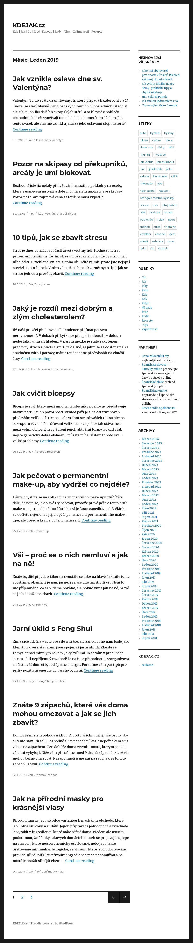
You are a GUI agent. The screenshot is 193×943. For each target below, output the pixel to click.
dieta (169, 140)
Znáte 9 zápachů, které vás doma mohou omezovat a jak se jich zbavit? (70, 713)
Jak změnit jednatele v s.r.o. (160, 101)
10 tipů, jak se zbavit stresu (60, 237)
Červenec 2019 (151, 590)
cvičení (157, 140)
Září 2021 (148, 512)
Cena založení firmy (155, 356)
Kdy (144, 299)
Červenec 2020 (152, 543)
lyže (40, 213)
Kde (144, 294)
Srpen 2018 (149, 638)
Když (145, 303)
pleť (142, 212)
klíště (174, 176)
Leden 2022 (150, 504)
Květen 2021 (150, 521)
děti (171, 147)
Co (143, 277)
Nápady (147, 307)
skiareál (62, 213)
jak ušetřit (146, 161)
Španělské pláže (153, 382)
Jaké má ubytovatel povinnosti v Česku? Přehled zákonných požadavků (161, 75)
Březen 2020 (150, 556)
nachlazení (147, 190)
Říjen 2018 (149, 629)
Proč (37, 604)
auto (143, 133)
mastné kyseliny (63, 369)
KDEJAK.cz (29, 25)
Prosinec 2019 (151, 569)
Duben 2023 (150, 465)
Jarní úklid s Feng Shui (52, 628)
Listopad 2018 (151, 625)
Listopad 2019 (151, 573)
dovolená (146, 147)
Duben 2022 (150, 491)
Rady (145, 316)
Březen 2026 (150, 439)
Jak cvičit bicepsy (44, 393)
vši (46, 604)
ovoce (144, 205)
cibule (144, 140)
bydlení (155, 133)
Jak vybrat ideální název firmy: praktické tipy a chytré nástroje (158, 88)
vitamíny (170, 226)
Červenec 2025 (152, 443)
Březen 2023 (150, 469)
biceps (41, 451)
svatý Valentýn (53, 140)
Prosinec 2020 (151, 525)
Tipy (31, 213)
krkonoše (146, 183)
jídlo (169, 169)
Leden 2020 (150, 564)
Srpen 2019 (149, 586)
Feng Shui (44, 681)
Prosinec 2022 (151, 482)
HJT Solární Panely (154, 97)
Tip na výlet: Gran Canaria (159, 105)
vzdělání (145, 234)
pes (155, 205)
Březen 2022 (150, 495)
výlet (172, 234)
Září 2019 (148, 582)
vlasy (61, 871)
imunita (145, 154)
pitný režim (169, 205)
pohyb (168, 212)
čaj (152, 248)
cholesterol (44, 369)
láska (39, 140)
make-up (43, 531)
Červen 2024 (150, 448)
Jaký (145, 286)
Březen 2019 (150, 608)
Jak (30, 140)
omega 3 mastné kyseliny (157, 198)
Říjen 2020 (149, 530)
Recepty (147, 320)
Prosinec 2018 (151, 621)
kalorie (144, 176)
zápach (52, 774)
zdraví (144, 241)
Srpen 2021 (149, 517)
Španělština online (154, 390)
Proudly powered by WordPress (52, 923)
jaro (54, 681)
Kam (145, 290)
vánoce (160, 234)
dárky (160, 147)
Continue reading (27, 129)
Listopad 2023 (151, 456)
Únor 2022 (149, 499)
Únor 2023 (149, 474)
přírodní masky (47, 871)
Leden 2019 (149, 616)
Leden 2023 (150, 478)
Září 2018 (148, 634)
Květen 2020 (150, 551)
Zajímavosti (150, 329)
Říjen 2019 (148, 577)
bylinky (168, 133)
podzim (154, 212)
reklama (147, 665)
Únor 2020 (149, 560)
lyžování (50, 213)
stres (47, 284)
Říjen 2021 (149, 508)
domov (41, 774)
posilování (53, 451)
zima (170, 241)
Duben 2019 (149, 603)
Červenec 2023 (152, 461)
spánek (145, 226)
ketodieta (160, 176)
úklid (62, 681)
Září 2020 (148, 534)
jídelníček (155, 169)
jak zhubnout (165, 161)
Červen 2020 (150, 547)
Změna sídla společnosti (158, 408)
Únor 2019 (148, 612)
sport (171, 219)
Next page (124, 902)
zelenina (157, 241)
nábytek (164, 190)
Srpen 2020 (150, 538)
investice (160, 154)
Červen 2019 (150, 595)
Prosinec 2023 (151, 452)
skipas (72, 213)
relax (160, 219)
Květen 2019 (150, 599)
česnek (163, 248)
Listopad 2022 (151, 487)
